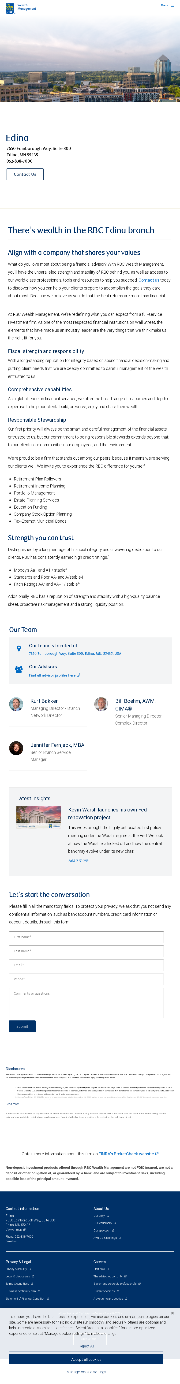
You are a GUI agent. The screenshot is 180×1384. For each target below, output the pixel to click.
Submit (22, 1026)
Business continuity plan (21, 1291)
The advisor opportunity (108, 1276)
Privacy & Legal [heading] (18, 1261)
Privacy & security (16, 1269)
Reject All (86, 1346)
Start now (99, 1269)
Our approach (102, 1230)
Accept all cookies (86, 1359)
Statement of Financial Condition (25, 1299)
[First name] (86, 937)
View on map (14, 1229)
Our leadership (103, 1223)
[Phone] (86, 979)
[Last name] (86, 951)
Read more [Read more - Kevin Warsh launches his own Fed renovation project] (78, 860)
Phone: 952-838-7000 (19, 1237)
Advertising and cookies (109, 1299)
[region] (90, 1346)
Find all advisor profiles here (54, 675)
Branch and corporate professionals (115, 1284)
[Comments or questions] (86, 1003)
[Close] (172, 1313)
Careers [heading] (100, 1261)
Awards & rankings (106, 1238)
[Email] (86, 965)
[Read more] (12, 1104)
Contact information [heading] (22, 1208)
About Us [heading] (101, 1208)
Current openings (105, 1291)
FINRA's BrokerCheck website (126, 1154)
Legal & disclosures (18, 1276)
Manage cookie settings (86, 1371)
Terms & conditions (18, 1284)
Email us (11, 1241)
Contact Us (25, 175)
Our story (99, 1216)
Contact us (149, 280)
